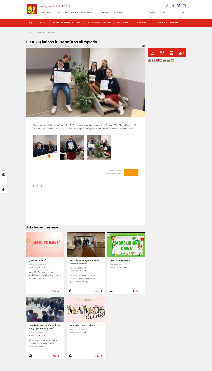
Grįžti (39, 186)
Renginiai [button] (141, 23)
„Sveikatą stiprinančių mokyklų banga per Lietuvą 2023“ (45, 327)
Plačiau (55, 291)
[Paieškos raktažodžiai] (166, 12)
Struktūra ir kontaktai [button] (169, 23)
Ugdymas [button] (42, 23)
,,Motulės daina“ (37, 260)
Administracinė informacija (85, 13)
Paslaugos (62, 13)
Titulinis (29, 32)
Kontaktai (119, 13)
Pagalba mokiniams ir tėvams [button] (67, 23)
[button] (167, 5)
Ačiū (131, 172)
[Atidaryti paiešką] (183, 12)
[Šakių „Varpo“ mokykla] (32, 9)
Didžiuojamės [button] (124, 23)
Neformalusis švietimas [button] (99, 23)
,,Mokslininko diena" (120, 260)
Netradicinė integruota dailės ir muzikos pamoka (85, 262)
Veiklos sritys (46, 13)
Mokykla (106, 13)
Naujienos (40, 32)
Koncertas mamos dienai (82, 325)
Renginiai (51, 32)
